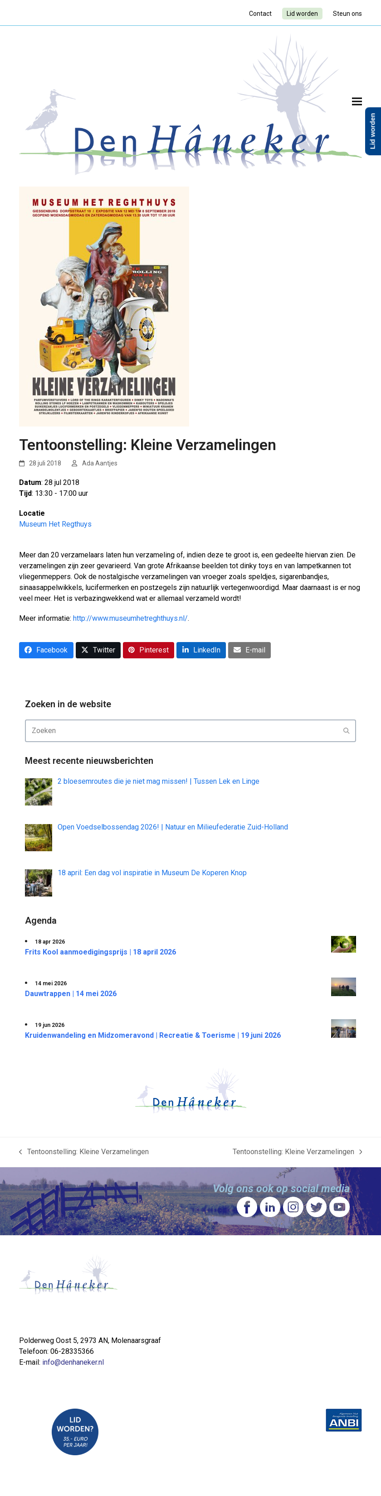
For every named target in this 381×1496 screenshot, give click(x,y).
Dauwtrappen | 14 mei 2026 (71, 993)
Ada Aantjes (99, 463)
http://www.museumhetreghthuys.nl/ (130, 618)
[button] (357, 101)
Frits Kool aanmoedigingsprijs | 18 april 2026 (100, 952)
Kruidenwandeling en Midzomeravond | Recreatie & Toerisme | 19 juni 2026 (153, 1035)
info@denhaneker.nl (73, 1362)
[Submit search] (346, 730)
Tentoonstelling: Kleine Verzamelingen (84, 1152)
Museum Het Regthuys (55, 524)
